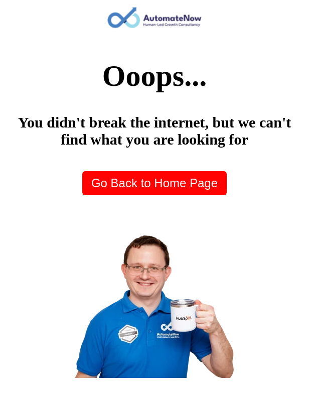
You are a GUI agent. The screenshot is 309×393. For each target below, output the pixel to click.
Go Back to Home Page (154, 183)
